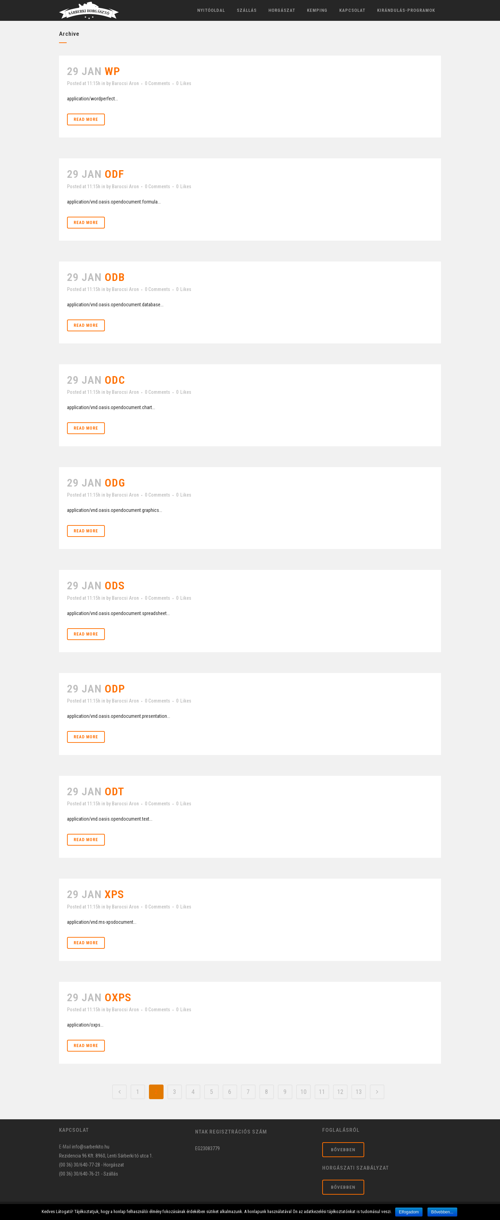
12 (340, 1091)
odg (115, 482)
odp (115, 688)
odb (115, 277)
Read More (86, 119)
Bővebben (343, 1149)
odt (114, 791)
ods (115, 585)
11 (322, 1091)
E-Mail (65, 1147)
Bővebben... (442, 1212)
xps (114, 894)
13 (359, 1091)
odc (115, 380)
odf (114, 174)
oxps (118, 997)
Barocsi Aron (125, 83)
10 (303, 1091)
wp (112, 71)
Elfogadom (409, 1212)
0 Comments (157, 83)
